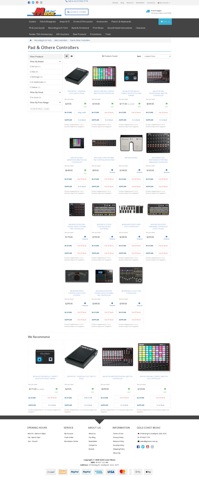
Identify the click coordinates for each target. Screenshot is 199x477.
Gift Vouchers (62, 34)
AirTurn (36, 66)
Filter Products (36, 57)
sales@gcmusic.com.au (147, 441)
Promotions (95, 34)
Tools (108, 34)
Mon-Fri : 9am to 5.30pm (37, 433)
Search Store (76, 11)
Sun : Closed (32, 441)
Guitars (32, 21)
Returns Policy (118, 441)
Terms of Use (118, 433)
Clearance (140, 27)
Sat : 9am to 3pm (34, 437)
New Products (79, 34)
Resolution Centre (71, 441)
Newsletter (140, 3)
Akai (35, 71)
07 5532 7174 (143, 437)
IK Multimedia (39, 82)
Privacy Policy (118, 437)
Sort (139, 56)
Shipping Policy (119, 449)
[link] (138, 446)
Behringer (37, 77)
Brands (115, 3)
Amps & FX (65, 21)
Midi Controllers (60, 40)
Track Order (68, 437)
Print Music (98, 27)
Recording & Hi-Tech (58, 27)
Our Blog (92, 437)
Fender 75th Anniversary (40, 34)
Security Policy (118, 445)
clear (46, 109)
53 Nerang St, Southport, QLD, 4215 (152, 433)
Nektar (36, 87)
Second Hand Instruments (119, 27)
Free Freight (161, 12)
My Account (68, 433)
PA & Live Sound (36, 27)
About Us (130, 3)
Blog (122, 3)
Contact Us (151, 3)
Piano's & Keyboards (121, 21)
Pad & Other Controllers (80, 40)
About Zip (116, 453)
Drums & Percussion (83, 21)
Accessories (102, 21)
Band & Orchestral (80, 27)
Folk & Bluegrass (48, 21)
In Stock (36, 97)
